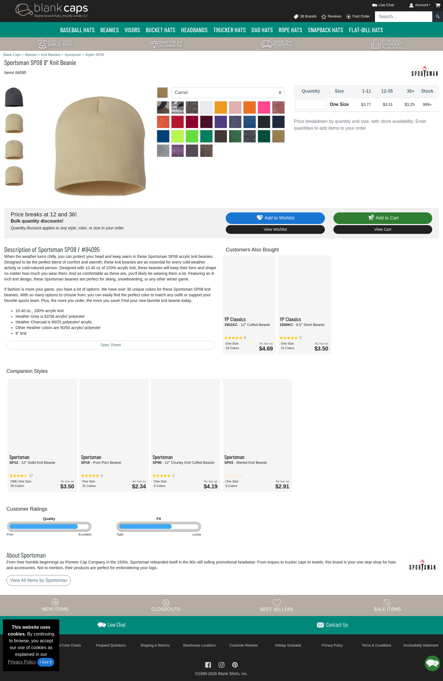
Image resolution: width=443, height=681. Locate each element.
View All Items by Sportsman (38, 580)
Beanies (109, 29)
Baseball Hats (77, 29)
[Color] (228, 92)
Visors (132, 29)
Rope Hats (290, 29)
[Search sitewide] (404, 16)
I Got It (46, 662)
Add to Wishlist (275, 218)
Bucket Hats (160, 29)
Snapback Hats (325, 29)
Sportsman (16, 62)
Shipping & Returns (155, 645)
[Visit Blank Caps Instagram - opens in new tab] (222, 664)
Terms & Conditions (376, 645)
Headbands (194, 29)
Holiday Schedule (288, 645)
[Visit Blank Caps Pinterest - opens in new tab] (235, 664)
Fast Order (358, 16)
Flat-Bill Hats (366, 29)
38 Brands (304, 16)
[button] (378, 4)
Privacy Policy (22, 662)
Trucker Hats (229, 29)
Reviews (331, 16)
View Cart (382, 229)
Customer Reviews (243, 645)
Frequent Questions (110, 645)
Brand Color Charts (66, 645)
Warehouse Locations (199, 645)
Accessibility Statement (420, 645)
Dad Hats (262, 29)
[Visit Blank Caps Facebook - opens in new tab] (209, 664)
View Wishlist (275, 229)
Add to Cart (383, 218)
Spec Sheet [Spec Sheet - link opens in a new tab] (111, 345)
